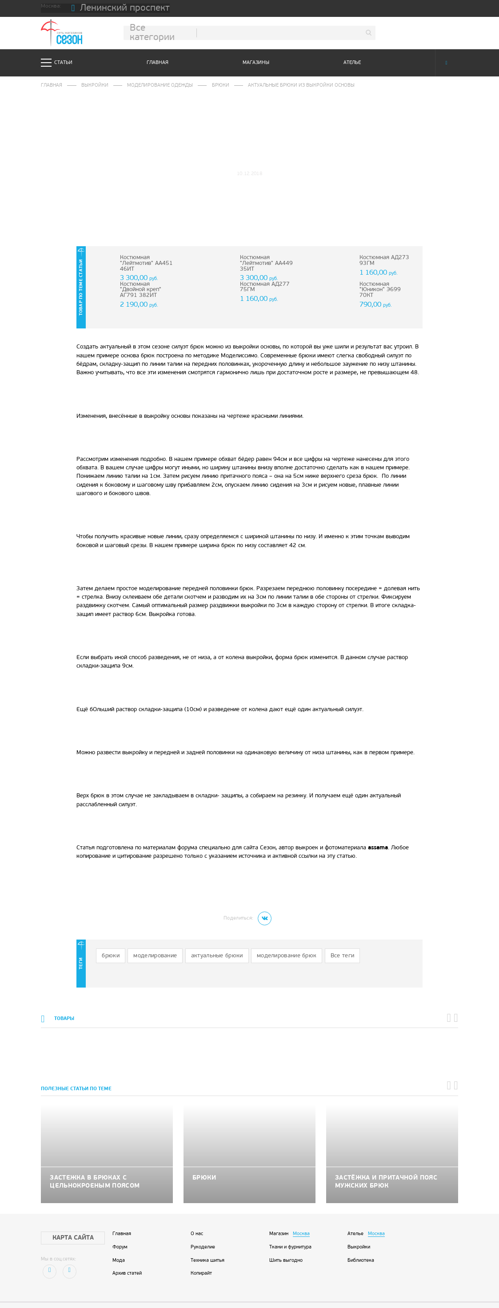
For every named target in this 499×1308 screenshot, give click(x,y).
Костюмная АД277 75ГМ (260, 285)
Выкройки (91, 85)
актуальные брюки (200, 938)
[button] (450, 1000)
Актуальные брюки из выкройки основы (282, 85)
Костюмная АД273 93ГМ (380, 259)
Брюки (208, 85)
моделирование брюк (260, 938)
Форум (120, 1226)
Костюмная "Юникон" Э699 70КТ (383, 285)
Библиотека (360, 1239)
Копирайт (201, 1252)
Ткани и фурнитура (290, 1226)
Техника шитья (207, 1239)
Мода (118, 1239)
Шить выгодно (286, 1239)
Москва (301, 1213)
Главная (157, 62)
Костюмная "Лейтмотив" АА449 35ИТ (261, 261)
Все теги (308, 938)
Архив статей (127, 1252)
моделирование (147, 938)
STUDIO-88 (270, 1293)
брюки (108, 938)
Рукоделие (203, 1226)
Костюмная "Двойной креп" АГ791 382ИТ (144, 285)
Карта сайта (66, 1216)
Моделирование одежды (151, 85)
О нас (197, 1213)
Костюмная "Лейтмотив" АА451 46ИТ (142, 261)
